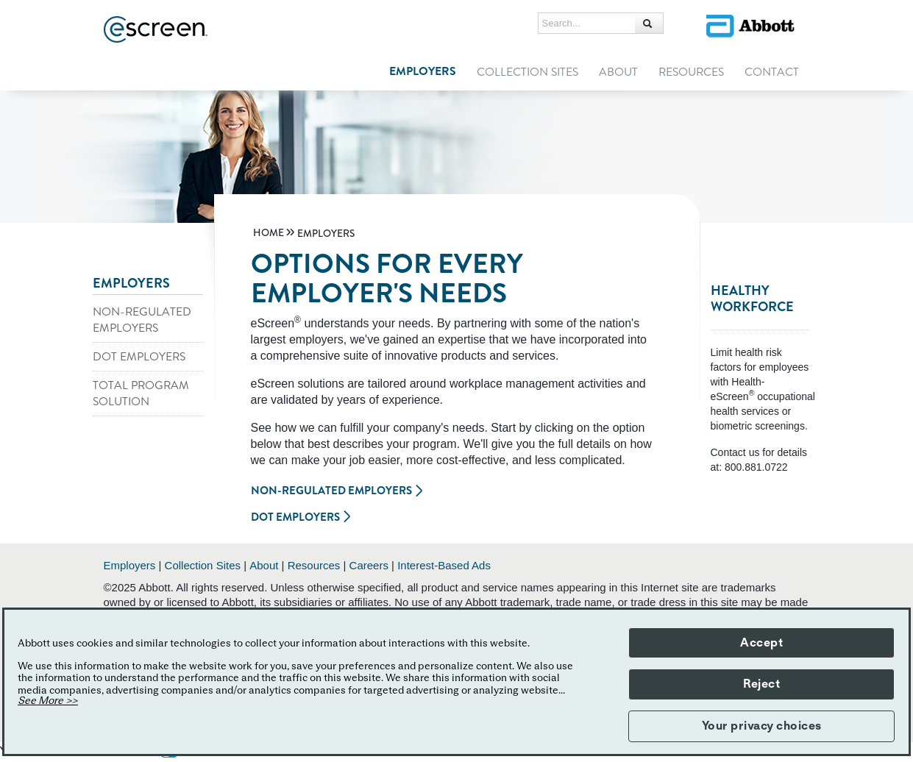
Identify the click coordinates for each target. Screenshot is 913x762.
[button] (649, 23)
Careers (368, 565)
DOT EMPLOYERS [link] (139, 357)
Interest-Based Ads (444, 565)
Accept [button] (761, 643)
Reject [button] (761, 684)
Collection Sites (203, 565)
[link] (268, 233)
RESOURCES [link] (691, 72)
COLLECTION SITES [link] (527, 72)
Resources (314, 565)
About (263, 565)
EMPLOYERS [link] (422, 71)
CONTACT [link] (772, 72)
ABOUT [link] (618, 72)
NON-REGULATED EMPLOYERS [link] (142, 320)
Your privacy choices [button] (762, 726)
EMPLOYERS (131, 283)
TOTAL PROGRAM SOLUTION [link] (141, 393)
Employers (130, 565)
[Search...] (587, 23)
